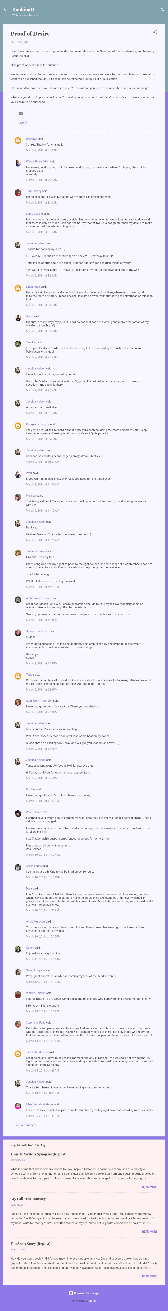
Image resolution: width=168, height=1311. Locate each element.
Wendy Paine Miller (37, 161)
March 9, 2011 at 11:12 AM (42, 510)
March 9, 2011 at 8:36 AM (42, 232)
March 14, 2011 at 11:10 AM (43, 1041)
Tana (29, 674)
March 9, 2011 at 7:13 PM (41, 712)
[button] (155, 33)
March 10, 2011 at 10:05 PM (43, 936)
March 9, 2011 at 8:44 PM (41, 748)
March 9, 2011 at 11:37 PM (42, 801)
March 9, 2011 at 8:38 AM (42, 275)
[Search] (162, 10)
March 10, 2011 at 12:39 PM (43, 877)
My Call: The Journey (28, 1199)
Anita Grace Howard (38, 598)
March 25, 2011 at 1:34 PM (42, 1116)
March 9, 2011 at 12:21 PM (42, 587)
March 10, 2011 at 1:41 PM (42, 910)
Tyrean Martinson (37, 1052)
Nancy (30, 947)
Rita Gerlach (33, 812)
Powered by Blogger (84, 1293)
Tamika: (31, 342)
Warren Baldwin (35, 993)
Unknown (32, 139)
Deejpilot (92, 1301)
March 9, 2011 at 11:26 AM (42, 540)
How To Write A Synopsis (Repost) (39, 1154)
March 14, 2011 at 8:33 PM (42, 1093)
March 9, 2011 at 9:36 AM (42, 357)
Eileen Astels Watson (39, 1104)
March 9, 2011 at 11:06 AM (42, 484)
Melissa (31, 495)
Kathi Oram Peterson (39, 700)
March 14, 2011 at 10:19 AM (43, 1011)
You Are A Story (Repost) (30, 1243)
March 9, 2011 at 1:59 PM (41, 620)
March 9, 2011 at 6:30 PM (41, 689)
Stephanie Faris (35, 1022)
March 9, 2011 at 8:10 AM (42, 202)
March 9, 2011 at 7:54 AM (42, 180)
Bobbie (30, 789)
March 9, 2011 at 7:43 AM (42, 150)
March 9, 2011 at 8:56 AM (42, 331)
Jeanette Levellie (36, 551)
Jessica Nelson (35, 243)
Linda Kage (33, 286)
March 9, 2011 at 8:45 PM (41, 778)
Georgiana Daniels (37, 424)
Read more (149, 1187)
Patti (29, 473)
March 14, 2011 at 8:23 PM (42, 1070)
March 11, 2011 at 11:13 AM (43, 959)
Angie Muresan (35, 921)
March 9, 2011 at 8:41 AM (42, 305)
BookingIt (23, 9)
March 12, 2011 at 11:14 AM (43, 982)
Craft (23, 123)
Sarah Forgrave (35, 970)
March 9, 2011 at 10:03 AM (42, 462)
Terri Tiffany (33, 191)
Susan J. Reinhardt (37, 631)
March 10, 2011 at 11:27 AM (43, 854)
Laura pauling (34, 213)
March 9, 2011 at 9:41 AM (42, 439)
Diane (29, 316)
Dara (29, 888)
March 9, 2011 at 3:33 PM (41, 663)
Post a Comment (25, 1125)
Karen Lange (34, 866)
